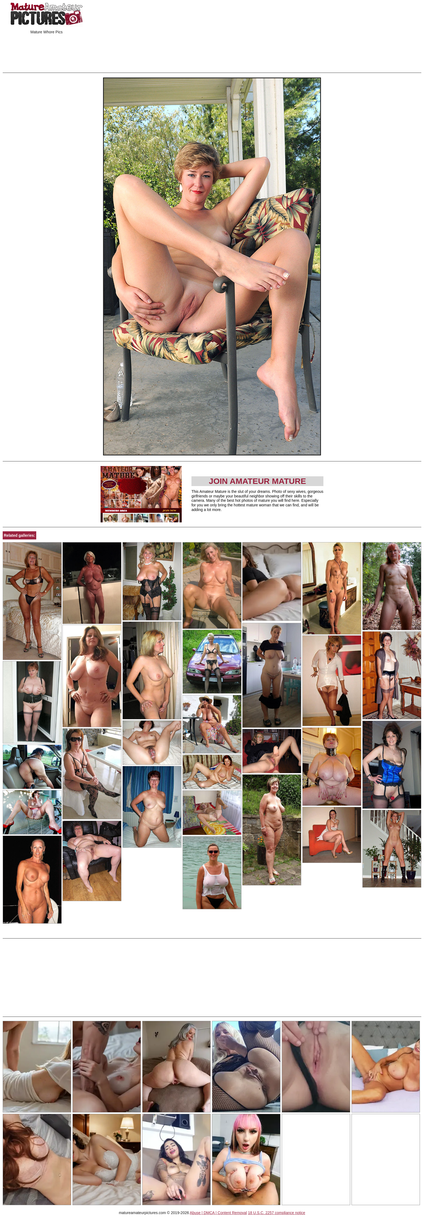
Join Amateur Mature (257, 481)
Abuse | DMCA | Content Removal (218, 1213)
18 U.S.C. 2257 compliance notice (276, 1213)
